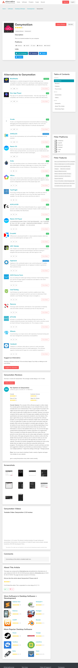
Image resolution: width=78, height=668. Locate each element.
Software (24, 2)
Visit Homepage (22, 53)
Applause (13, 261)
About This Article (59, 106)
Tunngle (38, 633)
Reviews (57, 83)
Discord (43, 2)
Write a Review (61, 24)
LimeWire (39, 642)
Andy (12, 161)
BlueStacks (14, 79)
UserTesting (14, 290)
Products (31, 2)
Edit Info (70, 24)
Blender (38, 620)
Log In (72, 2)
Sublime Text (16, 602)
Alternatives (58, 81)
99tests (12, 331)
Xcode (12, 119)
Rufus (14, 651)
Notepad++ (39, 602)
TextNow (15, 642)
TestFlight (13, 190)
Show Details (45, 88)
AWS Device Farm (16, 275)
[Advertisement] (39, 15)
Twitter (44, 53)
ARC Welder (14, 246)
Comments (58, 103)
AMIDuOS (13, 134)
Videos (57, 97)
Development (31, 9)
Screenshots (58, 95)
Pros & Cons (58, 89)
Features (57, 86)
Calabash (13, 344)
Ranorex (13, 304)
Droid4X (13, 233)
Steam (14, 633)
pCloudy (13, 317)
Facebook (34, 53)
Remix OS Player (16, 219)
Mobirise (15, 611)
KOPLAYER (14, 204)
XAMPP (14, 620)
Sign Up (66, 2)
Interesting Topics (59, 109)
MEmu (12, 175)
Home (18, 2)
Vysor (37, 651)
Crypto (37, 2)
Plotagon (38, 611)
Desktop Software (20, 9)
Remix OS (13, 146)
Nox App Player (15, 93)
